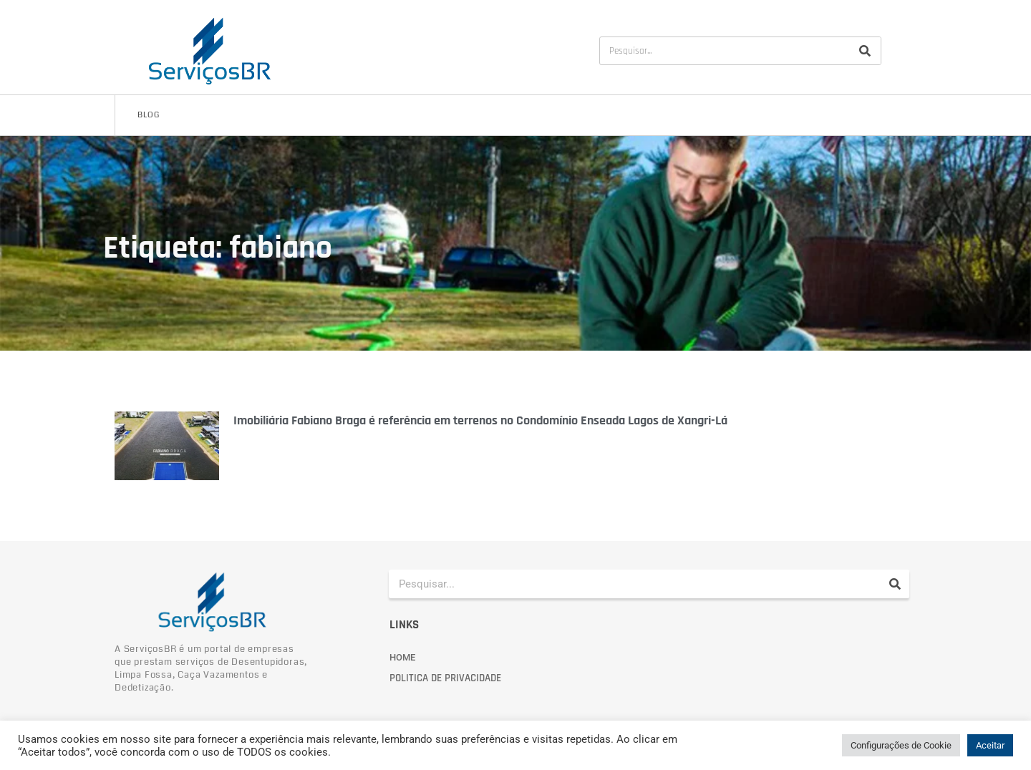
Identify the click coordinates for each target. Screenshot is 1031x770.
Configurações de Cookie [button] (901, 745)
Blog (148, 114)
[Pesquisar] (865, 50)
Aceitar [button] (990, 745)
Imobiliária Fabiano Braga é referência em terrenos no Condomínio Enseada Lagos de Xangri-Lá (480, 420)
